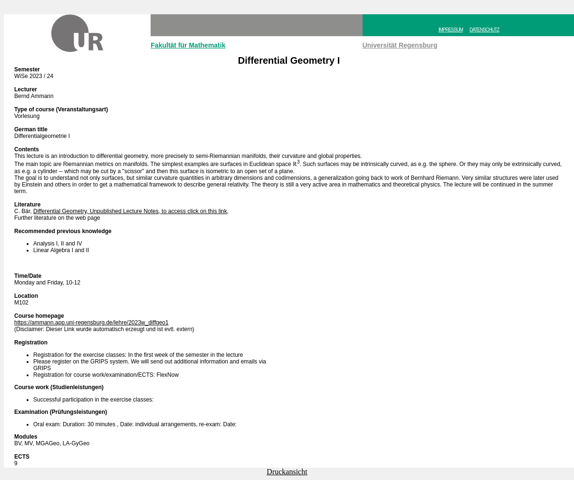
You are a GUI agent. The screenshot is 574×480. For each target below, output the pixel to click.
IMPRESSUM (451, 29)
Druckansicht (287, 472)
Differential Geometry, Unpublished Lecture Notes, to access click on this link (130, 211)
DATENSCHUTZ (484, 29)
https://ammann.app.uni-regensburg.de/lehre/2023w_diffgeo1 (91, 322)
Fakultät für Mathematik (188, 45)
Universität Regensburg (400, 45)
